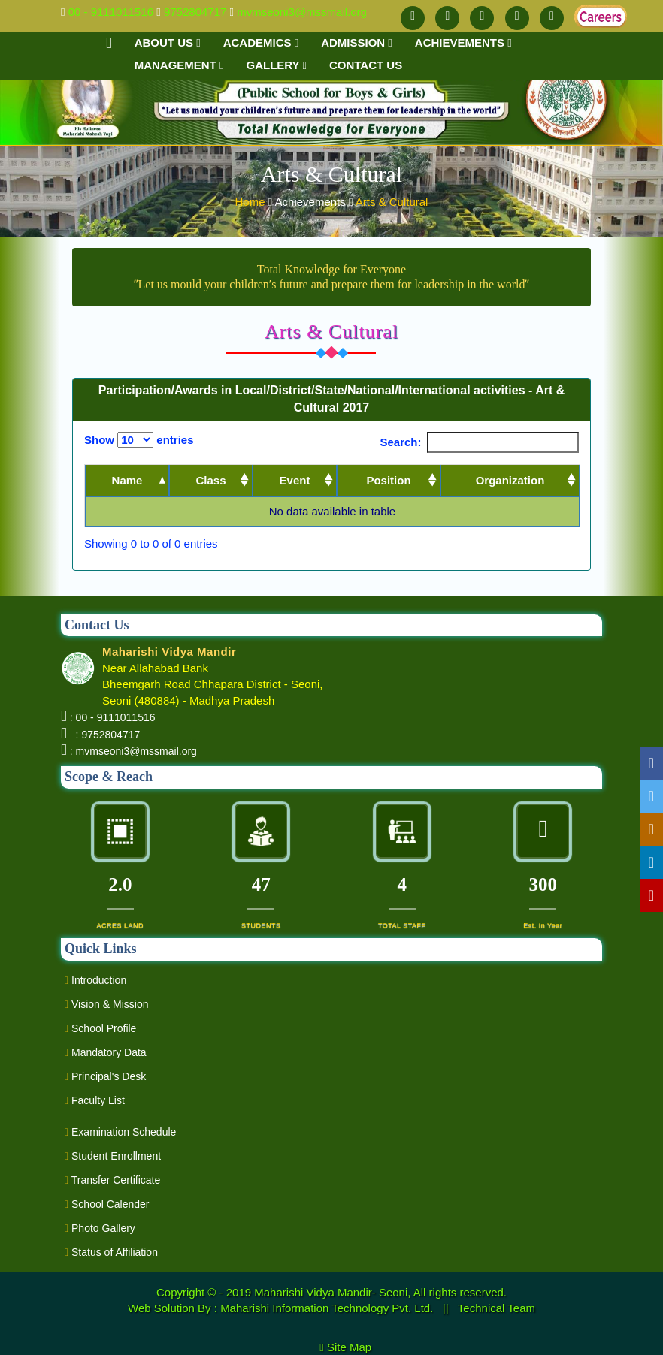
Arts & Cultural (392, 201)
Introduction (95, 980)
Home (251, 201)
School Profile (100, 1028)
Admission (356, 42)
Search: (479, 442)
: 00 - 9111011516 (113, 717)
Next (555, 544)
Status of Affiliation (111, 1252)
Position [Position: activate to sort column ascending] (388, 480)
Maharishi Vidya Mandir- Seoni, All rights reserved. (380, 1292)
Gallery (276, 65)
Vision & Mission (106, 1004)
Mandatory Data (106, 1052)
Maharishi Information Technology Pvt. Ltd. (328, 1308)
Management (179, 65)
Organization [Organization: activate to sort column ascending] (510, 480)
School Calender (107, 1204)
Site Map (355, 1347)
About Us (168, 42)
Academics (261, 42)
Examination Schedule (120, 1132)
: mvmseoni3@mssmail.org (133, 751)
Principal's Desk (105, 1076)
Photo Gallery (100, 1228)
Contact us (365, 65)
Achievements (463, 42)
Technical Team (496, 1308)
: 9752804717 (105, 735)
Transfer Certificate (112, 1180)
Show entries (139, 440)
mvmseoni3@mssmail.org (302, 11)
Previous (496, 544)
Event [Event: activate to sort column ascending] (295, 480)
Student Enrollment (113, 1156)
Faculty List (95, 1100)
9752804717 (195, 11)
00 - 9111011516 (110, 11)
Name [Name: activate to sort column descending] (127, 480)
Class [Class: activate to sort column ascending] (210, 480)
